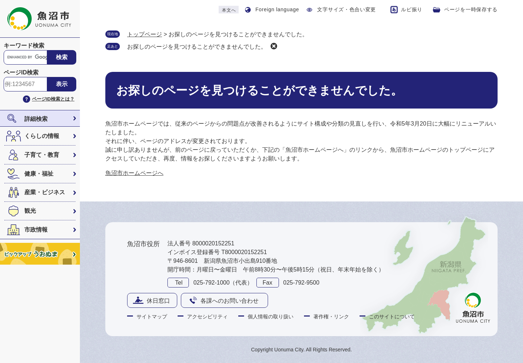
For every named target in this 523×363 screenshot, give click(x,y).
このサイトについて (392, 316)
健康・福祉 (38, 174)
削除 (273, 46)
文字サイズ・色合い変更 (346, 9)
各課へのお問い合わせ (229, 301)
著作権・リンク (331, 316)
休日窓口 (158, 301)
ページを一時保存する (471, 9)
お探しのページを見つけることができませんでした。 (197, 47)
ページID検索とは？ (53, 99)
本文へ (229, 10)
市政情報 (36, 230)
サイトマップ (152, 316)
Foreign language (277, 9)
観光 (30, 211)
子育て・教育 (41, 155)
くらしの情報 (41, 136)
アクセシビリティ (207, 316)
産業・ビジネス (44, 192)
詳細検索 (36, 119)
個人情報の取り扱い (270, 316)
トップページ (144, 34)
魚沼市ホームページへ (134, 173)
